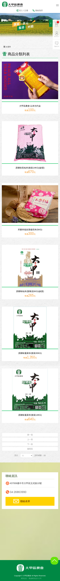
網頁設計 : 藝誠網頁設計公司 (31, 578)
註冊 (26, 10)
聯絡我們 (39, 10)
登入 (21, 10)
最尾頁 (30, 449)
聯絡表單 (25, 501)
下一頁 (30, 444)
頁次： (17, 455)
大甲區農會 (14, 4)
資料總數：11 (40, 455)
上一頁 (30, 439)
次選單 (30, 47)
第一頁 (30, 435)
